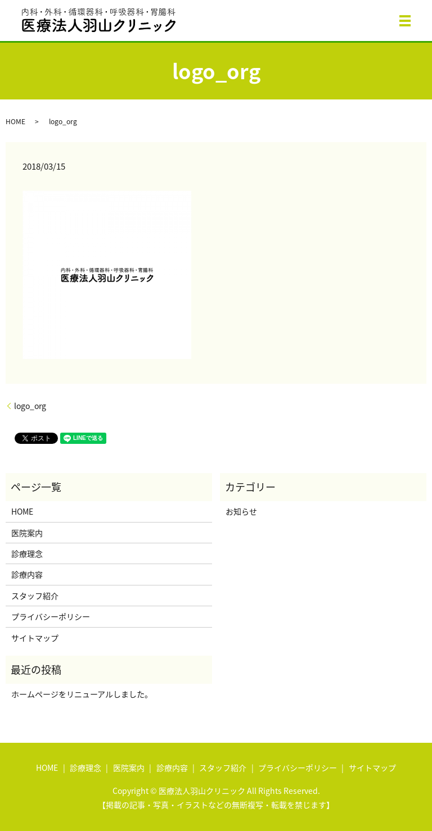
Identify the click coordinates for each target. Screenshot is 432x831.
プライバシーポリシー (50, 616)
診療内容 (27, 574)
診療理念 (27, 553)
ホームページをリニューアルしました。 (81, 694)
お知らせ (241, 511)
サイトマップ (34, 637)
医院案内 (27, 532)
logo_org (30, 406)
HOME (15, 121)
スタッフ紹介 (34, 595)
